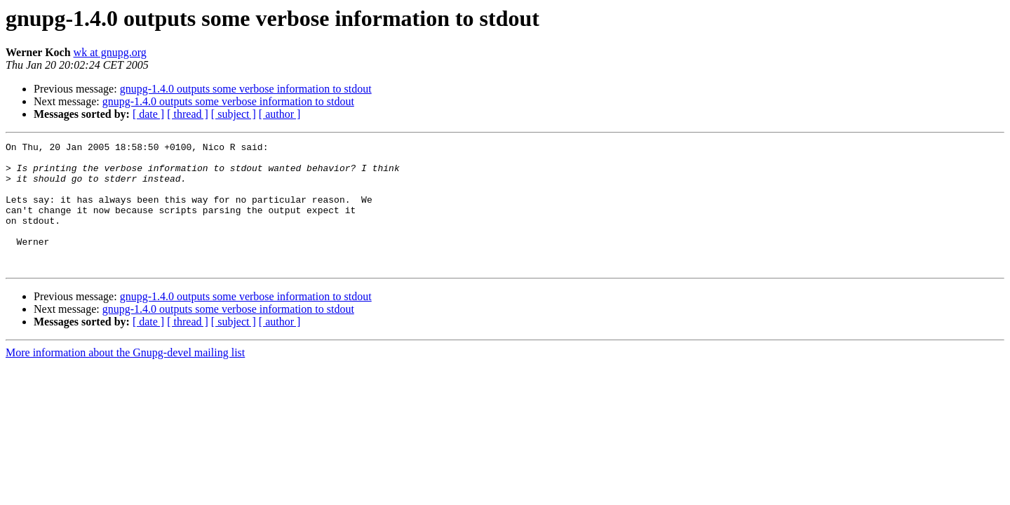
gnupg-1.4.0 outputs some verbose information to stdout (246, 89)
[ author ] (280, 114)
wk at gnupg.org (110, 52)
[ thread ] (187, 114)
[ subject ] (233, 114)
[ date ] (148, 114)
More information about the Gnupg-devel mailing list (125, 378)
